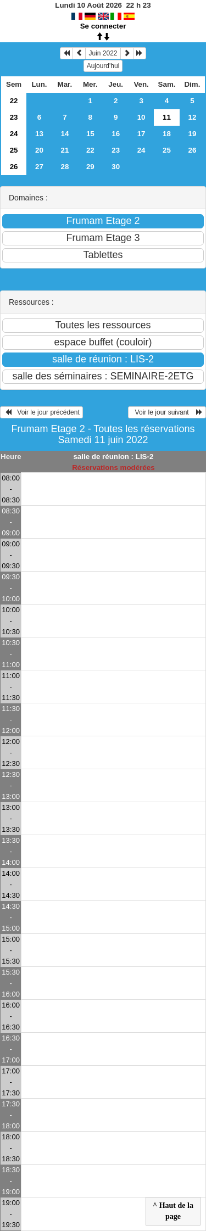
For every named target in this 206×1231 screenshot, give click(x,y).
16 (116, 134)
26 (192, 150)
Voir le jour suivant (167, 412)
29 (90, 167)
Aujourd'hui (103, 66)
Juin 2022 (102, 53)
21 (64, 150)
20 (39, 150)
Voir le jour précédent (41, 412)
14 (64, 134)
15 (90, 134)
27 (39, 167)
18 (167, 134)
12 (192, 117)
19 (192, 134)
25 (14, 150)
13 (39, 134)
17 (141, 134)
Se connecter (103, 26)
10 (141, 117)
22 (14, 101)
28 (64, 167)
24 (14, 134)
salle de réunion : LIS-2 (113, 456)
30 (116, 167)
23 (14, 117)
